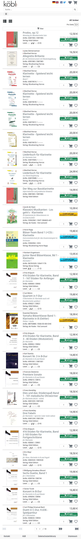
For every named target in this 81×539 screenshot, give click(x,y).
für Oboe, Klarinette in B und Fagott (36, 457)
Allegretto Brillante (33, 56)
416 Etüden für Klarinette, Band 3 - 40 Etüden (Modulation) (41, 337)
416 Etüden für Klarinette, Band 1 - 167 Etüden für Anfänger (41, 277)
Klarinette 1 (27, 261)
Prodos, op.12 (30, 32)
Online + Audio (28, 321)
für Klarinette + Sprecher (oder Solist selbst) (39, 416)
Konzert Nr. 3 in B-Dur (35, 356)
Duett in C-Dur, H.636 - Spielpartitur (35, 511)
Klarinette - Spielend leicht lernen (38, 75)
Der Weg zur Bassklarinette (38, 188)
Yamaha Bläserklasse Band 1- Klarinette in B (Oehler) (39, 317)
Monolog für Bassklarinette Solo (35, 35)
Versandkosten (73, 37)
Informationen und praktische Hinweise (37, 191)
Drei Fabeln (29, 413)
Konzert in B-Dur (32, 491)
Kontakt (7, 536)
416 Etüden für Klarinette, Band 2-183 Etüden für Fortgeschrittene (41, 434)
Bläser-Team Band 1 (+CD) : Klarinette (38, 234)
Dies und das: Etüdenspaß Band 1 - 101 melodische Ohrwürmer (41, 394)
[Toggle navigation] (6, 14)
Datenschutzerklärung (47, 536)
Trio (25, 454)
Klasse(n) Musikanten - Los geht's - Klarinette (38, 211)
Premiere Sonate (32, 374)
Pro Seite (70, 24)
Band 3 (25, 119)
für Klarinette (28, 281)
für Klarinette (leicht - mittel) (33, 398)
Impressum (72, 536)
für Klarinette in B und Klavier (34, 359)
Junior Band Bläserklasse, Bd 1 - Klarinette (41, 257)
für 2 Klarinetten (29, 476)
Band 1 (25, 79)
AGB (24, 536)
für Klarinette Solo (29, 157)
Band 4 (25, 140)
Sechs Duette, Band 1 (35, 473)
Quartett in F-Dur (32, 295)
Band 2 (25, 99)
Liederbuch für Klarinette (37, 154)
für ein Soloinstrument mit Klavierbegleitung (39, 59)
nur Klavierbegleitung (31, 175)
